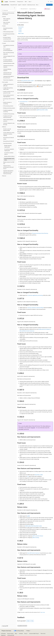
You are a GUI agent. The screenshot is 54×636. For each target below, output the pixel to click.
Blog (16, 633)
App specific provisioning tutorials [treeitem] (7, 29)
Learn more (43, 612)
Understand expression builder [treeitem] (8, 63)
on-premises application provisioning (35, 295)
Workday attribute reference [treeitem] (9, 156)
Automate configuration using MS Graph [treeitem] (8, 124)
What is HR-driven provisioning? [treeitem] (6, 23)
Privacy (25, 633)
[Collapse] (14, 8)
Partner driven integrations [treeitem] (8, 80)
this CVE (33, 427)
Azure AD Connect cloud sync (33, 553)
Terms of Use (43, 633)
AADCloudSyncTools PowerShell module (33, 526)
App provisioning (32, 8)
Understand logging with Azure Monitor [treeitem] (9, 57)
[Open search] (48, 2)
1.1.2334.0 (20, 28)
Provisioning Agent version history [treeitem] (9, 159)
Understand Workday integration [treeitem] (7, 70)
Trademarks (3, 635)
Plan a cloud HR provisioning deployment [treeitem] (8, 53)
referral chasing (35, 537)
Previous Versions (10, 633)
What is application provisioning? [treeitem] (6, 19)
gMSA (28, 516)
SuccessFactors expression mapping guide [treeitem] (9, 150)
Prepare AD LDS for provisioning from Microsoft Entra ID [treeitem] (8, 167)
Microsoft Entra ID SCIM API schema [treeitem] (8, 138)
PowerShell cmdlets (39, 474)
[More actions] (52, 9)
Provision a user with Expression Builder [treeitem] (7, 129)
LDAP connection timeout (37, 535)
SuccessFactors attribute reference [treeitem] (8, 153)
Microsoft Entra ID (24, 8)
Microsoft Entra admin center (27, 80)
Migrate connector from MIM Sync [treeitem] (8, 163)
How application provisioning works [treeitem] (8, 46)
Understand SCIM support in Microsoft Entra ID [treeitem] (8, 77)
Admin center (49, 4)
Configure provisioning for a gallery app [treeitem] (8, 85)
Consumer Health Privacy (33, 633)
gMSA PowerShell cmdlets (42, 109)
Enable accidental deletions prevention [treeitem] (8, 120)
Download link (20, 27)
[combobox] (8, 10)
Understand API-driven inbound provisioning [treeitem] (7, 73)
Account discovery (23, 101)
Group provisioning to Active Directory (40, 233)
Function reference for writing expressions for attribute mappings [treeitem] (8, 134)
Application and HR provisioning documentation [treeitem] (8, 13)
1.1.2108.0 (20, 30)
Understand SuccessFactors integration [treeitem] (8, 66)
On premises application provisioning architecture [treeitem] (7, 60)
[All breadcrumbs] (18, 9)
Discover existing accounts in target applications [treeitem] (8, 96)
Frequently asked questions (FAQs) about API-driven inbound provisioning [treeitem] (8, 172)
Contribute (21, 633)
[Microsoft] (2, 1)
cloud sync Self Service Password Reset (35, 307)
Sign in (51, 1)
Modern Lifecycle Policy (43, 56)
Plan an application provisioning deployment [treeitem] (7, 49)
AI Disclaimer (3, 633)
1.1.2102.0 (20, 31)
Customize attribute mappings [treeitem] (8, 41)
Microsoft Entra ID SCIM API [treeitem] (8, 141)
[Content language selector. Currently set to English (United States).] (6, 631)
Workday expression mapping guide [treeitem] (8, 146)
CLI (28, 476)
